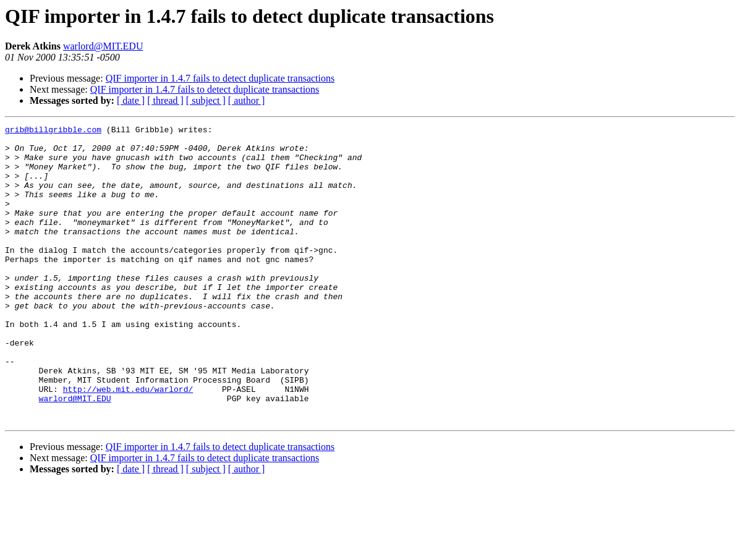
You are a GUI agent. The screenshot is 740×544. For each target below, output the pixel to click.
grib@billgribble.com (53, 131)
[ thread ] (165, 100)
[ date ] (131, 100)
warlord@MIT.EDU (103, 46)
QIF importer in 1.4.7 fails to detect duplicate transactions (220, 78)
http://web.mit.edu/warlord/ (128, 442)
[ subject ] (206, 100)
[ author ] (246, 100)
